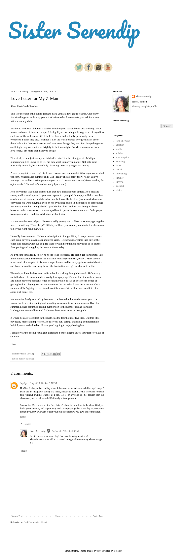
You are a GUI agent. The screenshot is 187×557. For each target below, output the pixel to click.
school (119, 169)
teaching (120, 185)
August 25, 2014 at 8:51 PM (43, 383)
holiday (119, 153)
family (21, 358)
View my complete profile (144, 106)
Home (58, 516)
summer (119, 177)
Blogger (118, 550)
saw (99, 550)
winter (119, 190)
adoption (120, 144)
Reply (23, 416)
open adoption (122, 157)
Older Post (98, 516)
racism (119, 165)
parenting (30, 358)
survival (119, 181)
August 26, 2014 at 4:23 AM (65, 431)
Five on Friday (123, 140)
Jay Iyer (24, 383)
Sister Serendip (74, 30)
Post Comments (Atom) (35, 522)
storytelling (121, 173)
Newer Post (17, 516)
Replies (27, 424)
